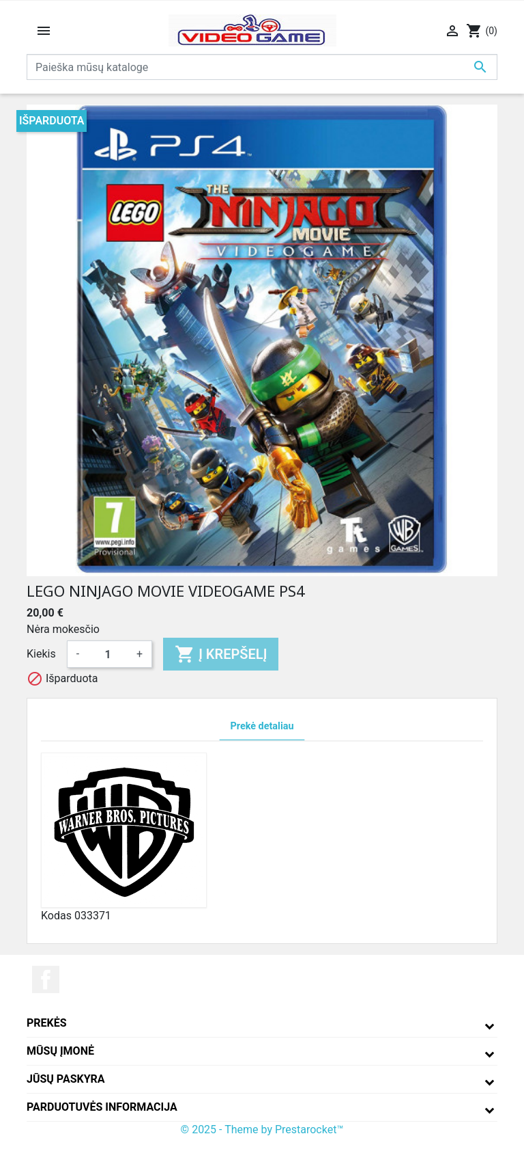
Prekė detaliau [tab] (262, 726)
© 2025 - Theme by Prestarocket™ (262, 1129)
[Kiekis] (107, 654)
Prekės (47, 1022)
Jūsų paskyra (66, 1078)
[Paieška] (262, 67)
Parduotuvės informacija (102, 1106)
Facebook (45, 979)
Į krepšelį (221, 654)
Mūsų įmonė (60, 1050)
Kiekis (41, 653)
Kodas (56, 915)
